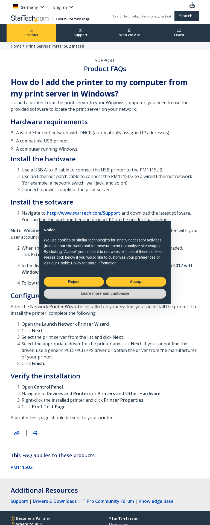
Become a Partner (33, 518)
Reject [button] (74, 281)
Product (31, 33)
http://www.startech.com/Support (83, 213)
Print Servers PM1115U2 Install (55, 46)
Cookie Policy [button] (69, 263)
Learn (179, 33)
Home (16, 46)
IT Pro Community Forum (107, 501)
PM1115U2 (22, 467)
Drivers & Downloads (55, 501)
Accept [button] (136, 281)
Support (81, 33)
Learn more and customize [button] (105, 293)
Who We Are (129, 33)
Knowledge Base (156, 501)
